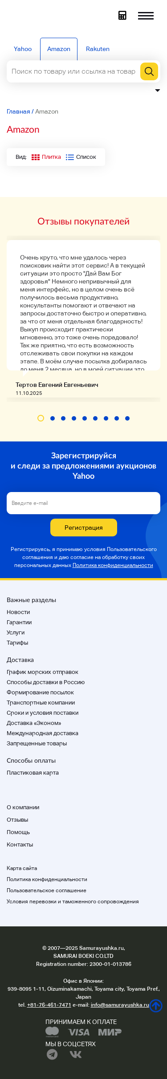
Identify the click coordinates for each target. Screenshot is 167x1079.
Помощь (18, 832)
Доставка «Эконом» (34, 723)
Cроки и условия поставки (42, 712)
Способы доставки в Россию (46, 682)
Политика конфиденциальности (113, 565)
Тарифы (17, 642)
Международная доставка (42, 733)
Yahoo (23, 48)
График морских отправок (42, 672)
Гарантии (19, 622)
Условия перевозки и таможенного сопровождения (73, 901)
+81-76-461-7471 (49, 1005)
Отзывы (17, 819)
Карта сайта (22, 868)
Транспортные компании (41, 702)
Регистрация (84, 527)
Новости (18, 612)
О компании (23, 807)
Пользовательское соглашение (46, 890)
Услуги (15, 632)
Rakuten (98, 48)
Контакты (20, 844)
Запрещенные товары (37, 743)
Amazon (58, 48)
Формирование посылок (40, 692)
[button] (40, 418)
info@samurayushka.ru (120, 1005)
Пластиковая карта (33, 772)
